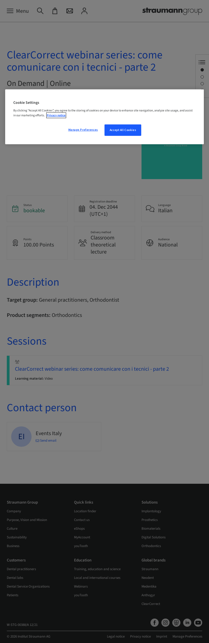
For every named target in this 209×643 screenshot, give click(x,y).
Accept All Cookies (123, 129)
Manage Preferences (83, 129)
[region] (104, 116)
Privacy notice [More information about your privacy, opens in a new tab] (56, 115)
